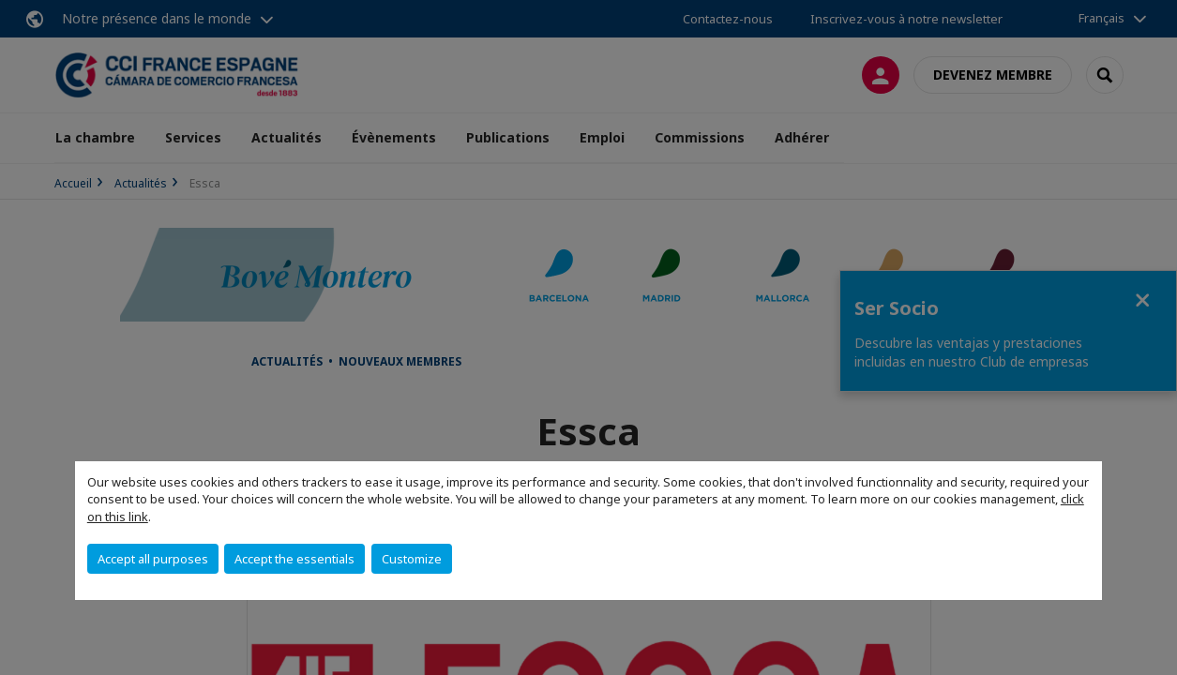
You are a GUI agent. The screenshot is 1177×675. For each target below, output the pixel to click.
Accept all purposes (153, 558)
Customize (412, 558)
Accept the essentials (294, 558)
